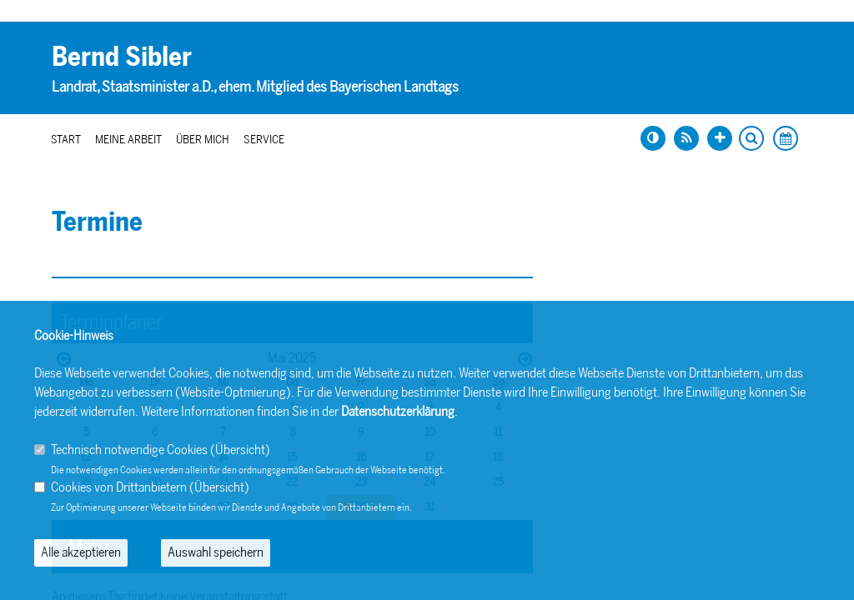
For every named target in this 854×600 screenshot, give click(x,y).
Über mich (202, 139)
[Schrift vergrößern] (719, 138)
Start (66, 139)
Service (264, 139)
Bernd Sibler (122, 56)
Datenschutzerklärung (398, 411)
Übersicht (240, 450)
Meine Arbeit (128, 139)
